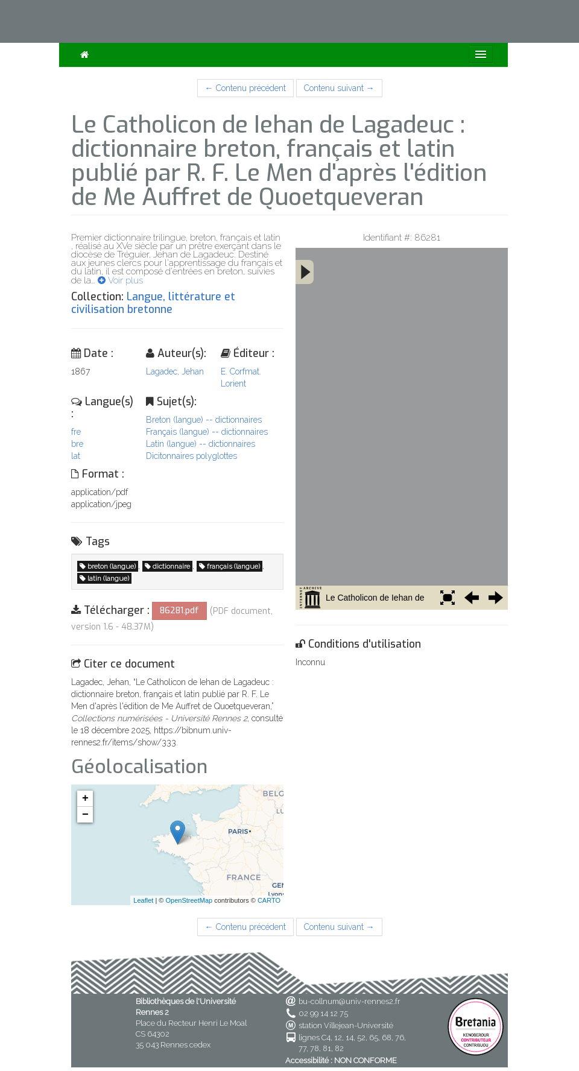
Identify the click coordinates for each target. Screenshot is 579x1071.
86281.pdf (179, 610)
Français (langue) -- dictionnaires (207, 432)
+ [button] (85, 798)
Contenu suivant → (339, 88)
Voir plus (120, 280)
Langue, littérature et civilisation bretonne (153, 303)
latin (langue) (104, 578)
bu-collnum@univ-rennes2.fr (349, 1001)
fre (76, 432)
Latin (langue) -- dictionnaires (200, 444)
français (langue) (229, 566)
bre (77, 444)
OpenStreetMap (188, 900)
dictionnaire (167, 566)
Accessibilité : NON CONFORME (341, 1060)
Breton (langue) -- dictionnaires (204, 420)
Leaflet (143, 900)
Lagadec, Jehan (175, 371)
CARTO (269, 900)
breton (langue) (108, 566)
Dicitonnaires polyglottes (191, 456)
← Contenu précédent (245, 88)
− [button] (85, 814)
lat (75, 456)
